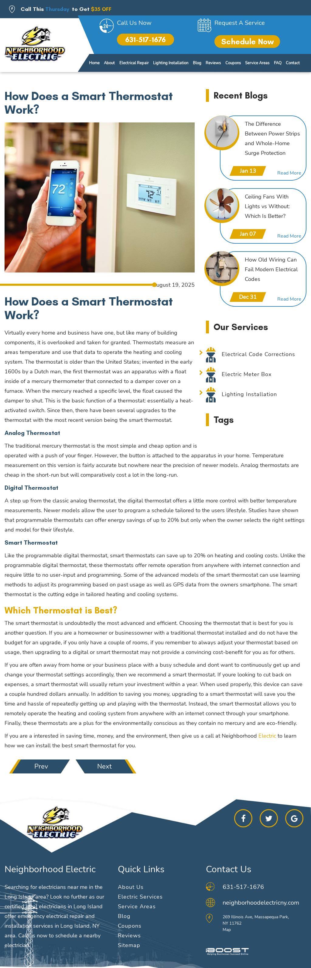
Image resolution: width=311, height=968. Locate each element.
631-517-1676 (145, 39)
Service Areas (257, 63)
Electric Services (140, 896)
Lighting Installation (170, 63)
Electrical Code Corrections (258, 354)
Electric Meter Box (247, 374)
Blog (197, 63)
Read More (289, 173)
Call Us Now (134, 23)
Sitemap (129, 945)
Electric (267, 735)
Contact (293, 63)
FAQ (278, 63)
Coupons (233, 63)
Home (94, 63)
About (109, 63)
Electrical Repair (134, 63)
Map (227, 930)
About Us (131, 887)
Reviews (213, 63)
